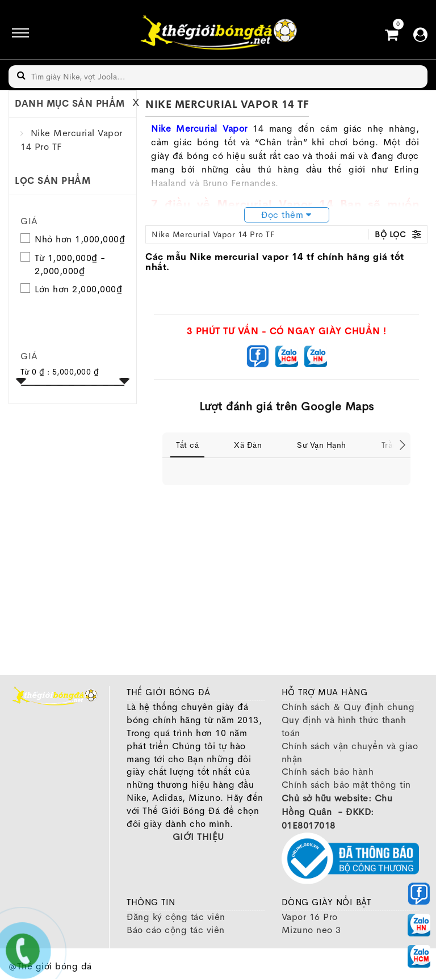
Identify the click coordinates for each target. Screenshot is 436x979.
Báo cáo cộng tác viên (176, 930)
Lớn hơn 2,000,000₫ (78, 289)
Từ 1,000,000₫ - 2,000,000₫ (70, 264)
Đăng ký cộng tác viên (176, 917)
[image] (218, 33)
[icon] (17, 32)
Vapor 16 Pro (310, 917)
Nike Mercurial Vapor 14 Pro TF (213, 234)
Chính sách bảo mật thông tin (346, 785)
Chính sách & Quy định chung (348, 707)
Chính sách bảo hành (328, 772)
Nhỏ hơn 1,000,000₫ (80, 239)
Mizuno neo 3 (311, 930)
